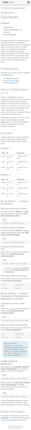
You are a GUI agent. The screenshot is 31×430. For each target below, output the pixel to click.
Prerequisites (8, 27)
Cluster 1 (5, 148)
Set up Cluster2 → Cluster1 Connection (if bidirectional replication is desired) (15, 296)
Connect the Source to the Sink (12, 247)
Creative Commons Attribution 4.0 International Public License (15, 427)
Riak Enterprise (13, 78)
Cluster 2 (5, 174)
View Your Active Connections (14, 324)
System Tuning (15, 80)
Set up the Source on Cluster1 (14, 208)
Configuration (13, 82)
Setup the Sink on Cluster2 (13, 227)
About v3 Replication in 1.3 (13, 30)
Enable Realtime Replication (9, 362)
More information (10, 34)
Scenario (7, 32)
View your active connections (14, 275)
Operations (12, 420)
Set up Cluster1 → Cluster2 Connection (14, 202)
